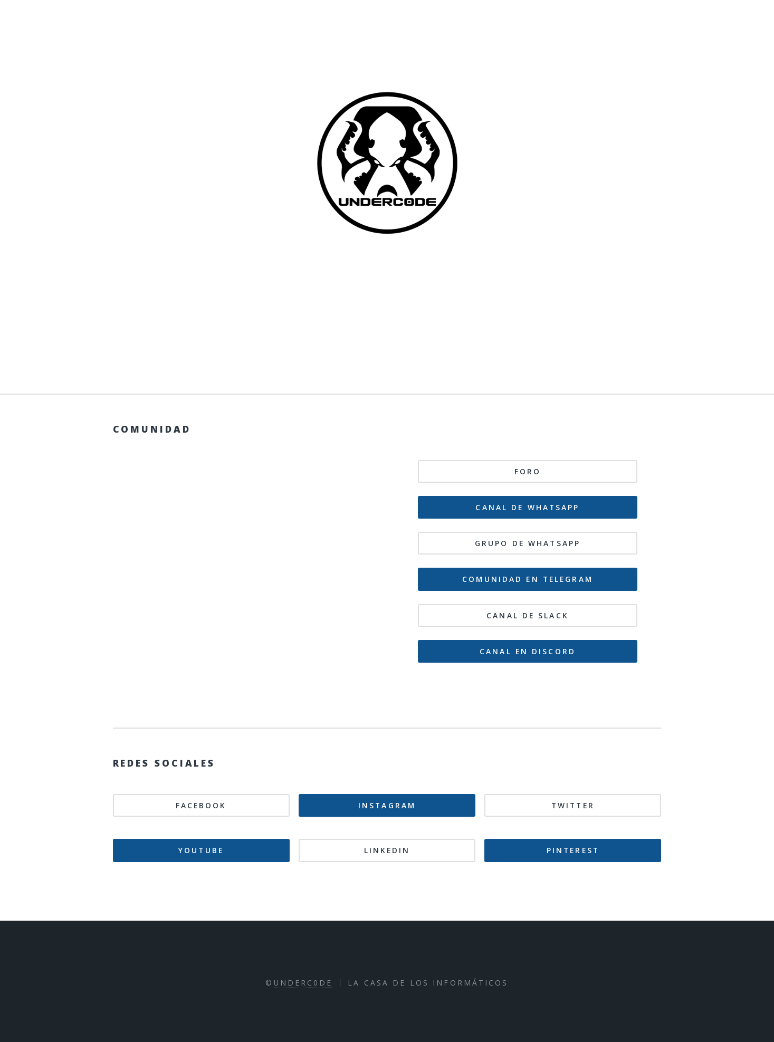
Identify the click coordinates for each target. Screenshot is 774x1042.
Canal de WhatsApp (527, 507)
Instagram (387, 805)
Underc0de (303, 983)
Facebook (201, 805)
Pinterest (573, 850)
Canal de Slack (527, 615)
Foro (527, 471)
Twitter (573, 805)
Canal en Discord (528, 651)
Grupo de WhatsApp (527, 543)
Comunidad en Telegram (527, 579)
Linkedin (387, 850)
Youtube (201, 850)
